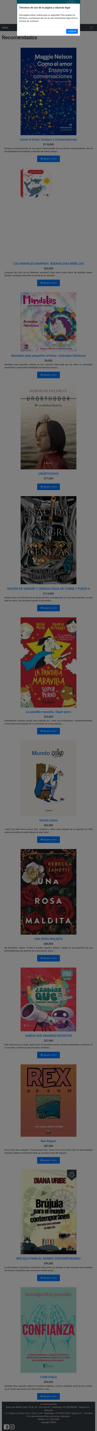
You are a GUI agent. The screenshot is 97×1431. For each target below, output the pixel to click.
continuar (72, 31)
